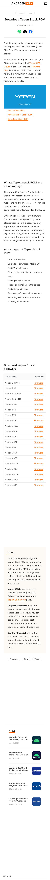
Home (20, 13)
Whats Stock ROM (16, 110)
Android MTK (22, 3)
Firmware (28, 13)
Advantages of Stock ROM (20, 115)
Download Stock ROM (18, 119)
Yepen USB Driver (17, 600)
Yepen (37, 659)
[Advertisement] (25, 151)
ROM (26, 659)
